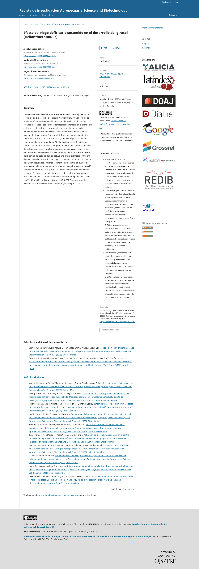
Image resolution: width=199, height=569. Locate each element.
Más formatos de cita (110, 330)
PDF (105, 48)
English (145, 43)
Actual (22, 15)
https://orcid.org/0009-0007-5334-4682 (39, 55)
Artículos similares (33, 377)
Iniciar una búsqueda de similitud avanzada (59, 495)
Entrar (177, 2)
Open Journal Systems (152, 27)
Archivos (33, 15)
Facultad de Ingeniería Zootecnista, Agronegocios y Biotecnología (119, 536)
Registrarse (166, 2)
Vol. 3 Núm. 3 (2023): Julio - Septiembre (58, 24)
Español (146, 47)
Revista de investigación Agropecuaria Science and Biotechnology (73, 10)
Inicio (25, 24)
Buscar (173, 15)
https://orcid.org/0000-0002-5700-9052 (39, 67)
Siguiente (126, 489)
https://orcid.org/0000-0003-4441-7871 (39, 78)
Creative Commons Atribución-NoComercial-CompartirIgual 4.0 (116, 124)
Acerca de (47, 15)
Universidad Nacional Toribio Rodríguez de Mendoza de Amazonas (55, 536)
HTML (117, 48)
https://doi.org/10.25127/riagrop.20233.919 (48, 87)
